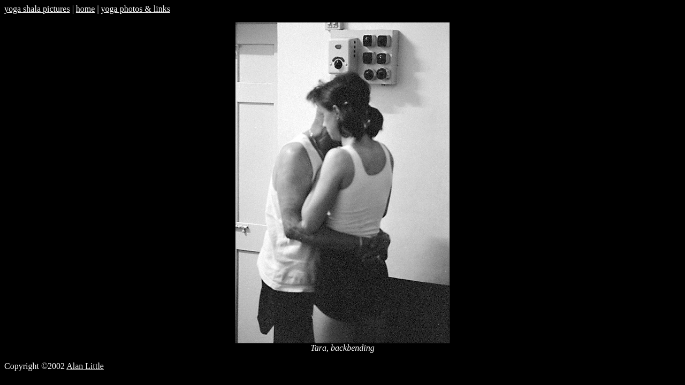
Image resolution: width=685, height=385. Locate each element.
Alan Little (85, 366)
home (85, 8)
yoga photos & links (135, 8)
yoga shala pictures (37, 8)
